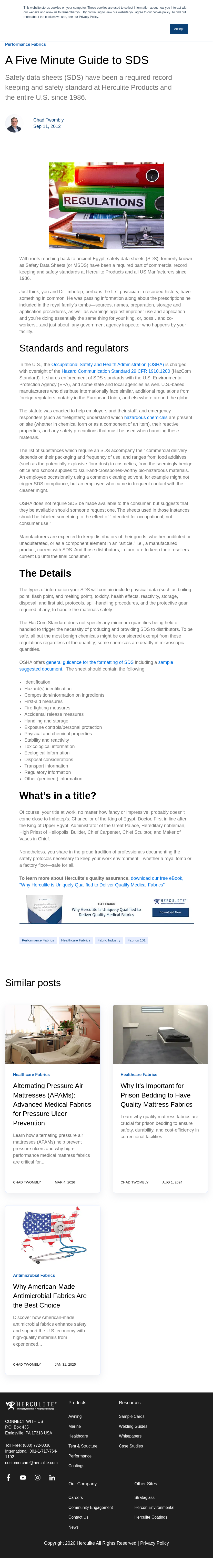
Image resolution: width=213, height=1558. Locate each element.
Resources (130, 1403)
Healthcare (78, 1436)
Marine (74, 1426)
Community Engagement (90, 1507)
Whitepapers (130, 1436)
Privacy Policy (154, 1543)
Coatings (76, 1466)
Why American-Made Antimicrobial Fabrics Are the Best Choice (50, 1296)
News (73, 1527)
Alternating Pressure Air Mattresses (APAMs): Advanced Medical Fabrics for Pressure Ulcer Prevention (52, 1104)
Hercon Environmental (154, 1507)
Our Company (82, 1484)
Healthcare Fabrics (75, 940)
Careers (75, 1497)
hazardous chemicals (146, 417)
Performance (80, 1456)
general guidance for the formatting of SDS (90, 662)
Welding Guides (133, 1426)
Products (77, 1403)
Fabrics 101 (136, 940)
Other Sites (145, 1484)
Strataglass (144, 1497)
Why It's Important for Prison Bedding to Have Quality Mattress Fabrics (156, 1095)
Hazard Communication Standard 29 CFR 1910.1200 (116, 371)
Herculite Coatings (150, 1517)
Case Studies (131, 1446)
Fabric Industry (108, 940)
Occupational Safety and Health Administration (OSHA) (108, 364)
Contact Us (78, 1517)
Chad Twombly (48, 120)
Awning (75, 1416)
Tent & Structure (82, 1446)
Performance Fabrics (38, 940)
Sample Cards (132, 1416)
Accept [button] (179, 29)
